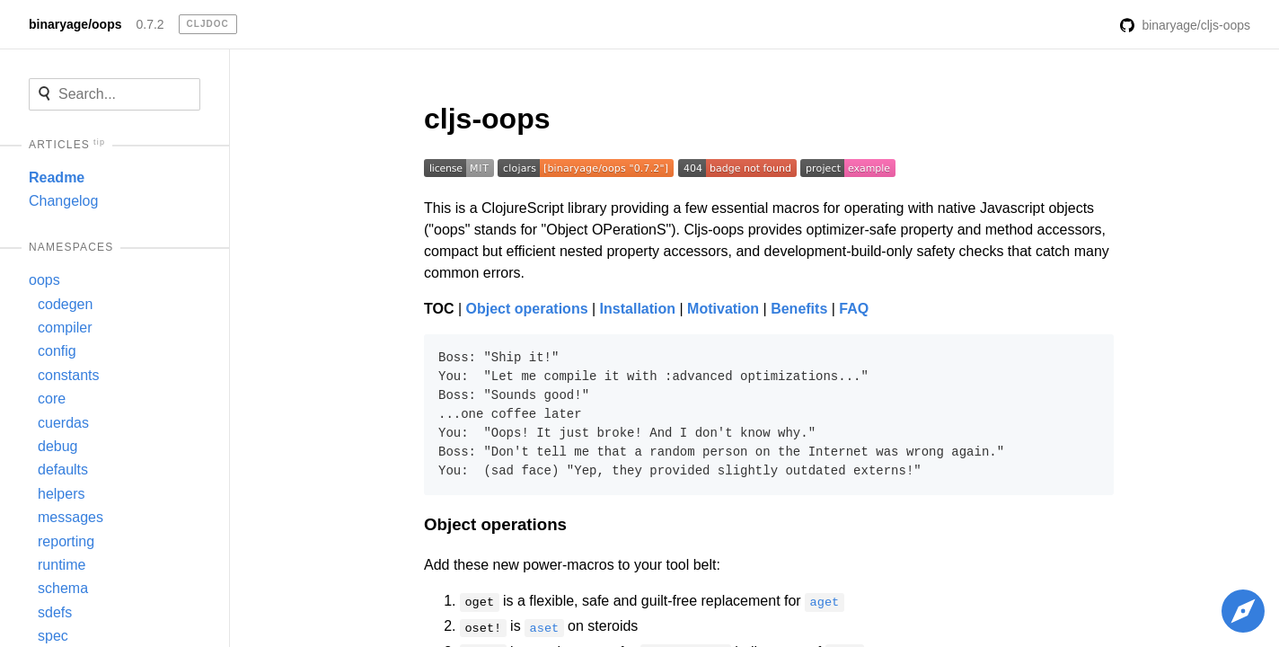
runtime (61, 564)
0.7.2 (149, 24)
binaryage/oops (75, 24)
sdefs (55, 612)
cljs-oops (487, 118)
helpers (61, 493)
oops (44, 280)
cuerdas (63, 422)
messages (70, 517)
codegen (65, 304)
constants (68, 375)
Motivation (723, 308)
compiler (65, 327)
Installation (637, 308)
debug (58, 446)
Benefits (799, 308)
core (52, 398)
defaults (63, 469)
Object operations (527, 308)
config (57, 351)
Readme (56, 177)
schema (63, 588)
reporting (66, 541)
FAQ (854, 308)
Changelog (63, 200)
